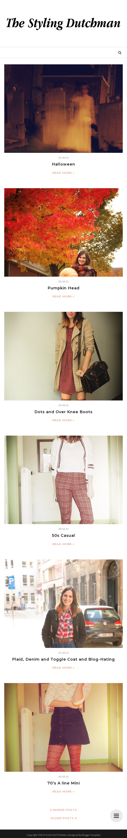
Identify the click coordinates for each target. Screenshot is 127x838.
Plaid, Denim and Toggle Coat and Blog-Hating (63, 659)
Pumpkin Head (64, 288)
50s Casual (63, 535)
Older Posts (62, 818)
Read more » (63, 172)
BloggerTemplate (91, 835)
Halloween (63, 164)
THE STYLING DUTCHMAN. (52, 835)
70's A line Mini (63, 783)
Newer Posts (65, 810)
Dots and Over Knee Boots (63, 412)
